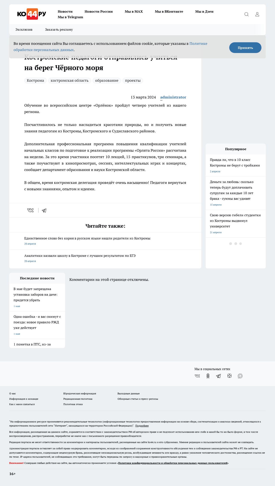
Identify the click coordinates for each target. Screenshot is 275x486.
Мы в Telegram (70, 17)
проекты (133, 80)
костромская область (70, 80)
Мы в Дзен (204, 11)
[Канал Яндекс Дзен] (229, 376)
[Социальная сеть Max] (240, 376)
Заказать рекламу (59, 29)
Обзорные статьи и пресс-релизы (138, 398)
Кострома (35, 80)
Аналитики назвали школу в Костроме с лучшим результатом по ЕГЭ (105, 258)
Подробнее (142, 425)
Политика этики (73, 404)
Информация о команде (23, 398)
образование (106, 80)
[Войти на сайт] (257, 14)
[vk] (31, 210)
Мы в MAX (134, 11)
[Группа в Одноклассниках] (208, 376)
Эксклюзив (24, 29)
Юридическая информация (79, 393)
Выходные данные (129, 393)
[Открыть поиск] (246, 14)
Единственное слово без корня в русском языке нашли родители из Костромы (105, 241)
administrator (173, 97)
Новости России (99, 11)
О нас (12, 393)
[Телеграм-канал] (218, 376)
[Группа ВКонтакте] (197, 376)
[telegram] (45, 210)
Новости (65, 11)
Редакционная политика (77, 398)
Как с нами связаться (22, 404)
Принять (245, 47)
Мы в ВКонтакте (169, 11)
